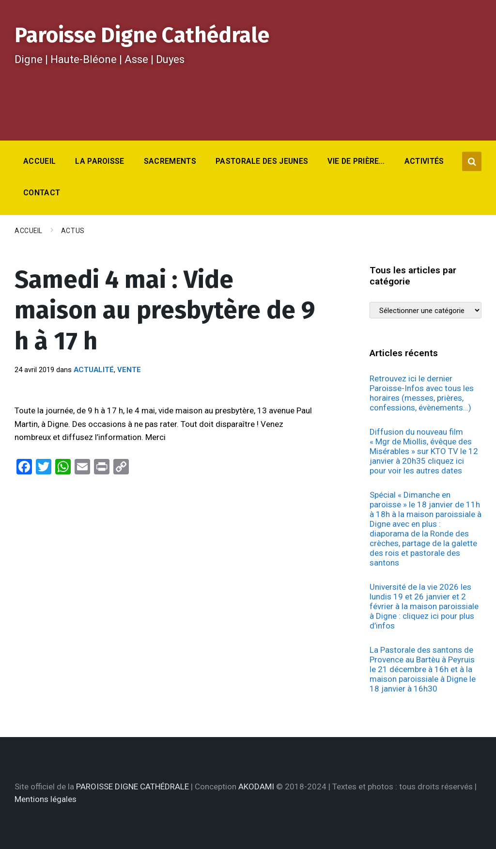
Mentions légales (46, 799)
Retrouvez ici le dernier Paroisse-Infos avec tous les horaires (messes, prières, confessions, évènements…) (422, 393)
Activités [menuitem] (424, 161)
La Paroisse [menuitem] (99, 161)
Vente (129, 369)
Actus (73, 231)
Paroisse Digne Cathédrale (142, 35)
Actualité (94, 369)
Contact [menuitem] (41, 192)
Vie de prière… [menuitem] (356, 161)
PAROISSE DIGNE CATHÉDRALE (132, 786)
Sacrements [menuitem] (170, 161)
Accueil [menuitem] (39, 161)
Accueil (29, 231)
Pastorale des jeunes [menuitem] (262, 161)
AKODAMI (256, 786)
